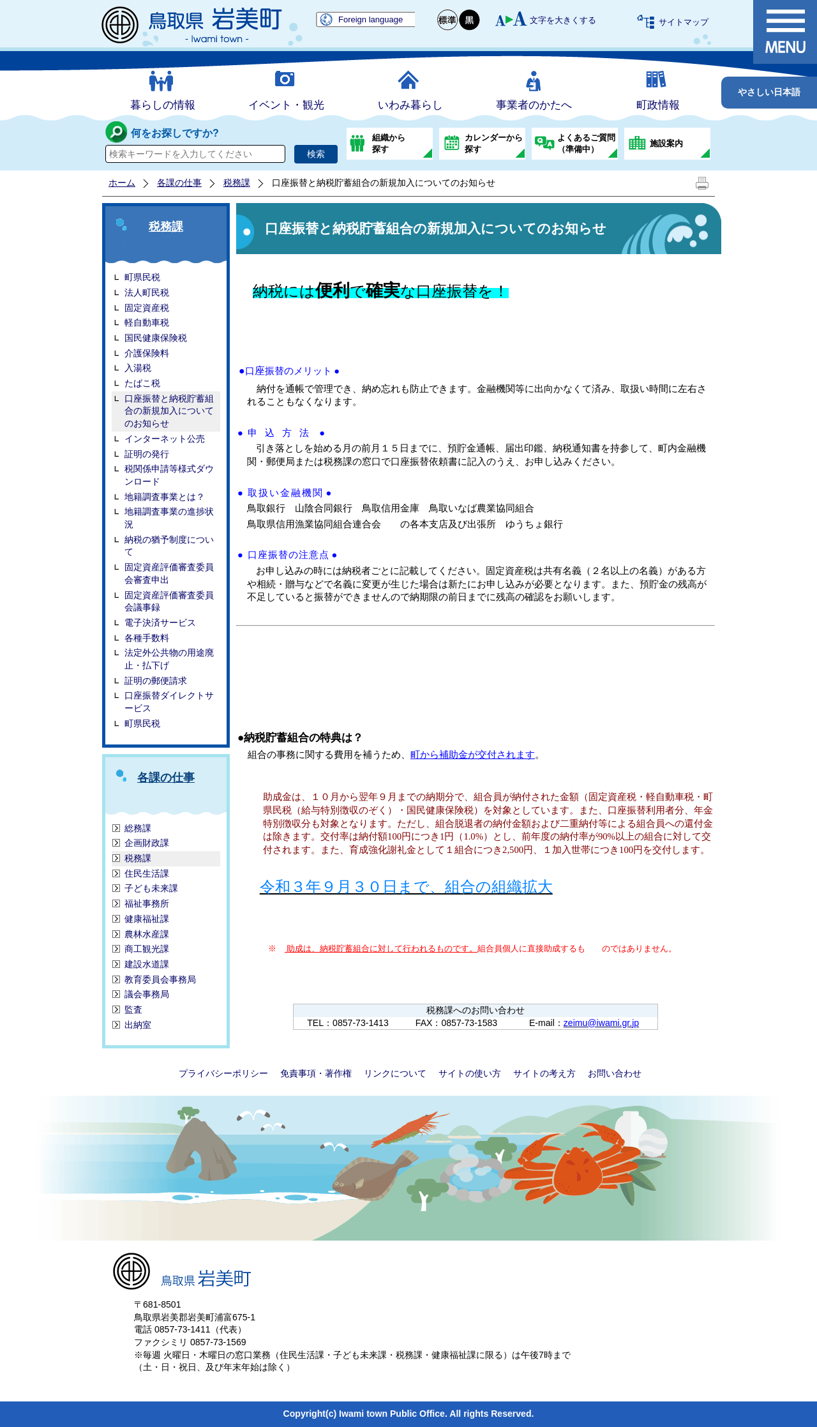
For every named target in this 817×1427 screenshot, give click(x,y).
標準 (448, 20)
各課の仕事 (179, 182)
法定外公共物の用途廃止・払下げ (169, 658)
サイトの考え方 (544, 1073)
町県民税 (142, 723)
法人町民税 (146, 292)
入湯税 (137, 368)
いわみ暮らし (410, 105)
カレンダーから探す (494, 143)
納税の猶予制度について (169, 545)
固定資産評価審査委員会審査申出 (169, 573)
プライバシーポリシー (223, 1073)
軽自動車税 (146, 322)
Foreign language (370, 19)
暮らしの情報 (162, 105)
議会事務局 (146, 994)
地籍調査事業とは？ (164, 497)
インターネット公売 (164, 439)
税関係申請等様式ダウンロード (169, 475)
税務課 (236, 182)
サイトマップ (683, 22)
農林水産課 (146, 934)
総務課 (137, 828)
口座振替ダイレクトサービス (169, 701)
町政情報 (658, 105)
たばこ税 (142, 383)
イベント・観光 (286, 105)
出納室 (137, 1025)
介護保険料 (146, 353)
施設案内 (666, 143)
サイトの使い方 (469, 1073)
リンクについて (395, 1073)
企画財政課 (146, 843)
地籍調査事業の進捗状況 (169, 517)
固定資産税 (146, 308)
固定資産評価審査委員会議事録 (169, 601)
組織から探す (388, 143)
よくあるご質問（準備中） (586, 143)
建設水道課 (146, 964)
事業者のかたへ (534, 105)
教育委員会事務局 (160, 979)
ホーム (122, 182)
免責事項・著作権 (316, 1073)
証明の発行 (146, 454)
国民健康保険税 (155, 338)
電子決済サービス (160, 622)
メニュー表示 (785, 32)
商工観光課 (146, 949)
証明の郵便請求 (155, 681)
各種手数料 (146, 638)
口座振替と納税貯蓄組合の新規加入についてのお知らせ (169, 410)
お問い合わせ (614, 1073)
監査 (133, 1009)
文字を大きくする (563, 20)
